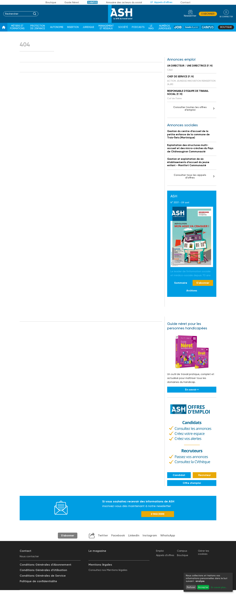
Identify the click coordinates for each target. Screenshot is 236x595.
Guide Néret (71, 2)
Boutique (51, 2)
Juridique (88, 27)
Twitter (103, 535)
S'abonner (208, 13)
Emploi (160, 550)
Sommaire (180, 282)
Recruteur (204, 475)
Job (178, 27)
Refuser (191, 587)
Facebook (118, 535)
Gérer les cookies (203, 552)
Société (123, 27)
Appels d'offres (163, 2)
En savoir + (192, 389)
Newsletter (190, 15)
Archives (191, 290)
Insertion (73, 27)
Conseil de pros (192, 27)
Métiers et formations (17, 27)
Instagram (150, 535)
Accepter (203, 587)
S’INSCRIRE (158, 514)
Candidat (179, 475)
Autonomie (56, 27)
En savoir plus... (219, 587)
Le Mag (151, 27)
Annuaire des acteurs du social (124, 2)
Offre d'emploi (192, 483)
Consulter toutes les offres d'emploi (190, 108)
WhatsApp (167, 535)
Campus (92, 2)
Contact (185, 2)
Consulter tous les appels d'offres (190, 176)
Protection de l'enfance (37, 27)
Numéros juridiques (164, 27)
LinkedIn (133, 535)
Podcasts (138, 27)
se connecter (226, 17)
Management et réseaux (106, 27)
